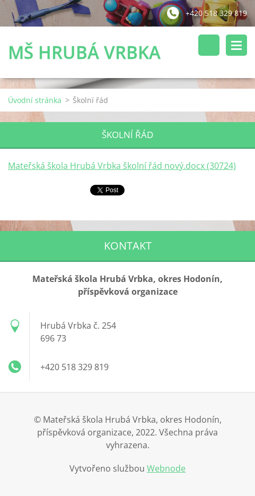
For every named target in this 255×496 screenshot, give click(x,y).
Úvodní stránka (34, 100)
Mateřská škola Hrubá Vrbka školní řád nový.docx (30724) (122, 166)
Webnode (166, 468)
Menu (236, 45)
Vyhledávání (208, 45)
